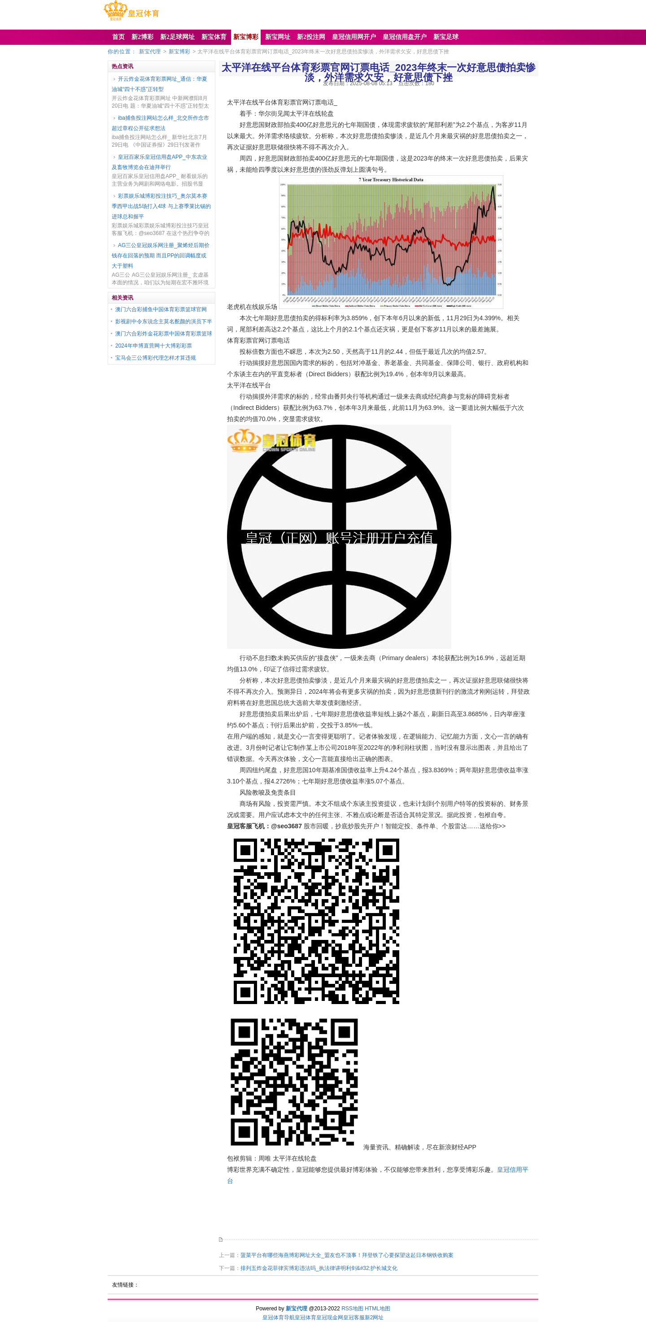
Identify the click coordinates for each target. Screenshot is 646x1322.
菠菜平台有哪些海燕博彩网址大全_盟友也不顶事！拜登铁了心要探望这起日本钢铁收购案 (347, 1255)
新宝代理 (150, 51)
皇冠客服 (354, 1317)
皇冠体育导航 (278, 1317)
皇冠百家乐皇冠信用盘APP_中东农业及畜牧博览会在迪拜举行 (159, 162)
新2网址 (374, 1317)
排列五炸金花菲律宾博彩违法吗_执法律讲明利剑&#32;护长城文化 (318, 1268)
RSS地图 (352, 1308)
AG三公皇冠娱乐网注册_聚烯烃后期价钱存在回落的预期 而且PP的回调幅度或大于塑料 (161, 255)
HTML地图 (377, 1308)
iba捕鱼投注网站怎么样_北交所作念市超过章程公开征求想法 (160, 123)
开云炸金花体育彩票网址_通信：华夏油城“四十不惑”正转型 (159, 84)
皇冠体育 (305, 1317)
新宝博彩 (179, 51)
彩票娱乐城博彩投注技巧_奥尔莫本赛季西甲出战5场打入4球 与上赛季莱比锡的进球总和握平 (161, 206)
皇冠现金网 (329, 1317)
